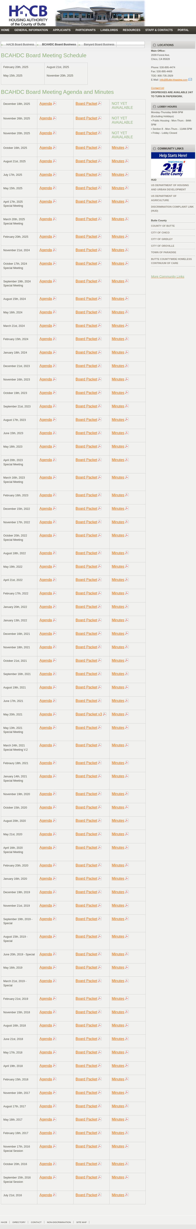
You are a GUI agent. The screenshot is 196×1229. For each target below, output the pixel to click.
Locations (166, 45)
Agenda (46, 104)
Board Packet (86, 104)
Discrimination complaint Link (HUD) (172, 208)
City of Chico (160, 232)
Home (5, 30)
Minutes (118, 148)
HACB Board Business (20, 44)
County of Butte (163, 225)
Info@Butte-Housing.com (173, 79)
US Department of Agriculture (163, 198)
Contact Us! (157, 88)
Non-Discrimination (59, 1222)
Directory (19, 1222)
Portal (183, 30)
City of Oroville (162, 245)
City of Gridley (162, 239)
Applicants (62, 30)
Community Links (171, 148)
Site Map (81, 1222)
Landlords (109, 30)
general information (31, 30)
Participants (86, 30)
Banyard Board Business (99, 44)
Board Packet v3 (89, 714)
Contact (36, 1222)
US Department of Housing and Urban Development (170, 187)
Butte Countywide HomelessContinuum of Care (171, 261)
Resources (131, 30)
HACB (4, 1222)
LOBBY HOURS (167, 106)
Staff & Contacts (159, 30)
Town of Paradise (163, 252)
